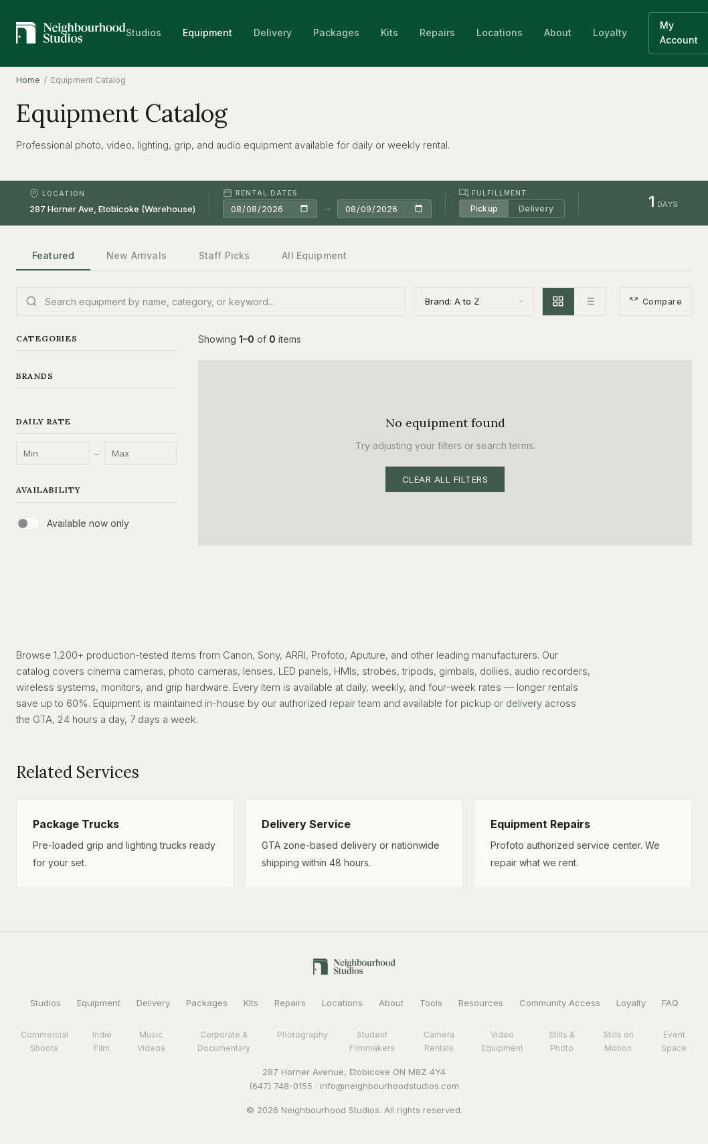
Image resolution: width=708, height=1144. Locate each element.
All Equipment (314, 255)
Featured (53, 255)
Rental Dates (260, 192)
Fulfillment (493, 192)
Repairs (437, 32)
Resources (480, 1002)
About (557, 32)
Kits (389, 32)
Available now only (88, 523)
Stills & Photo (562, 1041)
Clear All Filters (445, 479)
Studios (143, 32)
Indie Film (102, 1041)
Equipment (207, 32)
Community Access (559, 1002)
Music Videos (151, 1041)
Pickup (484, 208)
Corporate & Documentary (223, 1041)
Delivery (273, 32)
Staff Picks (224, 255)
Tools (431, 1002)
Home (28, 80)
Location (57, 193)
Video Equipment (502, 1041)
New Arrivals (136, 255)
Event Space (674, 1041)
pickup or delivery (501, 703)
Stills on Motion (618, 1041)
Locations (499, 32)
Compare (655, 302)
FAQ (670, 1002)
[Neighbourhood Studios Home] (71, 33)
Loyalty (610, 32)
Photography (302, 1035)
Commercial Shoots (44, 1041)
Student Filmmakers (372, 1041)
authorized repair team (330, 703)
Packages (336, 32)
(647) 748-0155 (281, 1085)
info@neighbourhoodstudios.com (389, 1085)
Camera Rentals (439, 1041)
